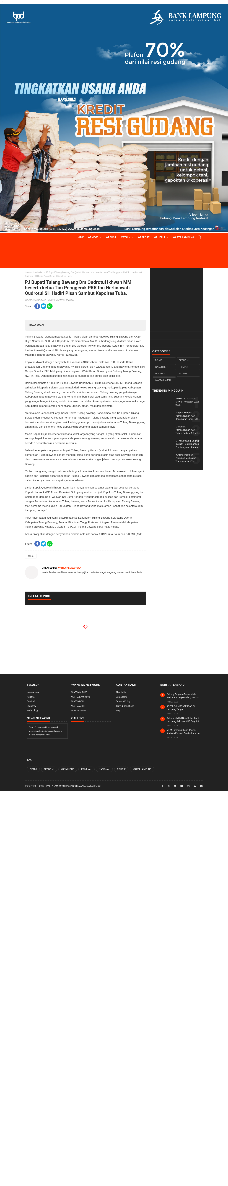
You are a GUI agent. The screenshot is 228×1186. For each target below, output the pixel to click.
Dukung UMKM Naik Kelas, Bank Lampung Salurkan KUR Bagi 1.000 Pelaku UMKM (184, 720)
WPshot (111, 237)
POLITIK (183, 373)
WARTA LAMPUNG (164, 380)
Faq (118, 710)
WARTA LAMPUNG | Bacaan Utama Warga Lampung (73, 786)
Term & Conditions (125, 706)
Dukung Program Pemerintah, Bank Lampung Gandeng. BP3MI (183, 696)
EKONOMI (184, 360)
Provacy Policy (123, 701)
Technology (32, 710)
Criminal (31, 701)
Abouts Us (121, 692)
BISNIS (158, 360)
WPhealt (159, 237)
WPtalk (125, 237)
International (33, 692)
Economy (31, 706)
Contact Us (121, 697)
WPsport (144, 237)
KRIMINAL (184, 367)
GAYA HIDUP (161, 367)
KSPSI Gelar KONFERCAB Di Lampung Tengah (181, 708)
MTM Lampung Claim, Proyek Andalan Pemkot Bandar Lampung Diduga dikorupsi (184, 732)
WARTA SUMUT (79, 692)
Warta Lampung (183, 237)
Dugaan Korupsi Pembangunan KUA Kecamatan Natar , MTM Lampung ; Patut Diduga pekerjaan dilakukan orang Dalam (187, 416)
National (31, 697)
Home (80, 237)
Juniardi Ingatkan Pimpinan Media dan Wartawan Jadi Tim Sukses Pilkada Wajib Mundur (186, 458)
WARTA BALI (77, 701)
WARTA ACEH (78, 706)
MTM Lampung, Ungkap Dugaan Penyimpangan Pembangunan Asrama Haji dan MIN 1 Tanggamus (187, 444)
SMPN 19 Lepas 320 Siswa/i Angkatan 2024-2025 (187, 401)
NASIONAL (160, 373)
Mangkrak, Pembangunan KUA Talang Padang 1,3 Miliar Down (187, 430)
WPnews (93, 237)
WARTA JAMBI (78, 710)
